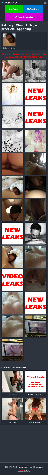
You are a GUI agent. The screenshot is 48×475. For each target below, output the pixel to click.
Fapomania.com (25, 467)
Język (27, 470)
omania (9, 2)
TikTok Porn (33, 9)
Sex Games (13, 9)
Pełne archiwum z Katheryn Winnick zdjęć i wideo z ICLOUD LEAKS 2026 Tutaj (24, 55)
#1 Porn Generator (24, 17)
